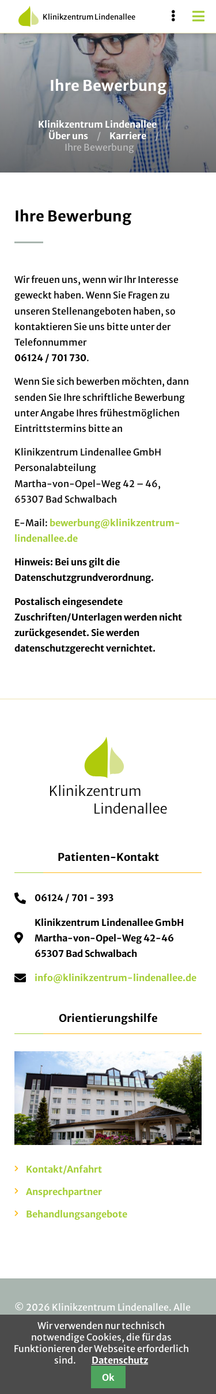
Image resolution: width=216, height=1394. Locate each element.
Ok (108, 1377)
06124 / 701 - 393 (74, 897)
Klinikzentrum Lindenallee (76, 16)
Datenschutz (120, 1360)
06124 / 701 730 (50, 357)
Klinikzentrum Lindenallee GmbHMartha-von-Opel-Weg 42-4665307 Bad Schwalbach (109, 938)
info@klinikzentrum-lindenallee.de (115, 977)
